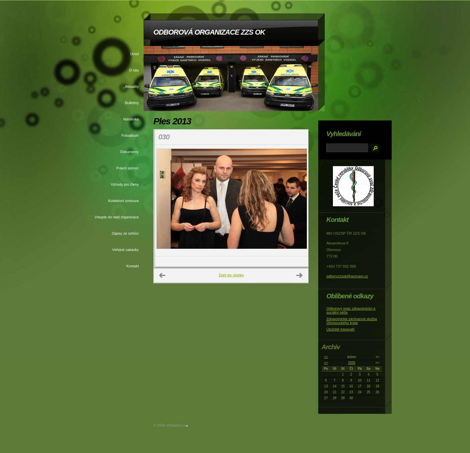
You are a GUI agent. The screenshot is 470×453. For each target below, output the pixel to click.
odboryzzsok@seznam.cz (347, 276)
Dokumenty (129, 152)
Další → (300, 275)
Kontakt (132, 266)
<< (326, 357)
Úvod (134, 54)
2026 (351, 363)
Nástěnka (131, 119)
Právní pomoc (127, 168)
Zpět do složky (231, 275)
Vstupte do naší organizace (116, 217)
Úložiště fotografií (340, 329)
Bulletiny (132, 103)
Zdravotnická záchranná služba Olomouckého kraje (351, 321)
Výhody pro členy (125, 184)
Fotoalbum (130, 135)
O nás (134, 70)
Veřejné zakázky (125, 250)
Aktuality (132, 86)
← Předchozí (162, 275)
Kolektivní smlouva (123, 201)
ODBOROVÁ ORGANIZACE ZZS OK (209, 32)
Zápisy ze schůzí (125, 233)
